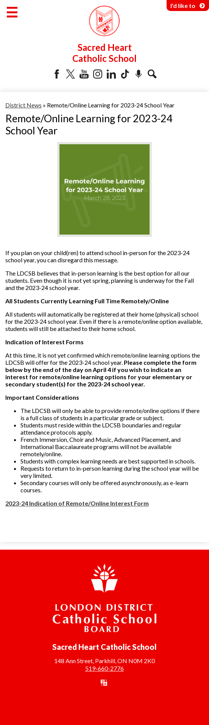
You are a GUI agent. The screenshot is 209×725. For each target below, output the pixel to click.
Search (152, 74)
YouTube (84, 74)
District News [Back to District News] (23, 105)
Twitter (70, 74)
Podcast (138, 74)
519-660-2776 (104, 668)
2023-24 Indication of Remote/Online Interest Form (77, 503)
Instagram (97, 74)
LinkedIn (111, 74)
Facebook (56, 74)
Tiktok (124, 74)
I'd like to (187, 5)
